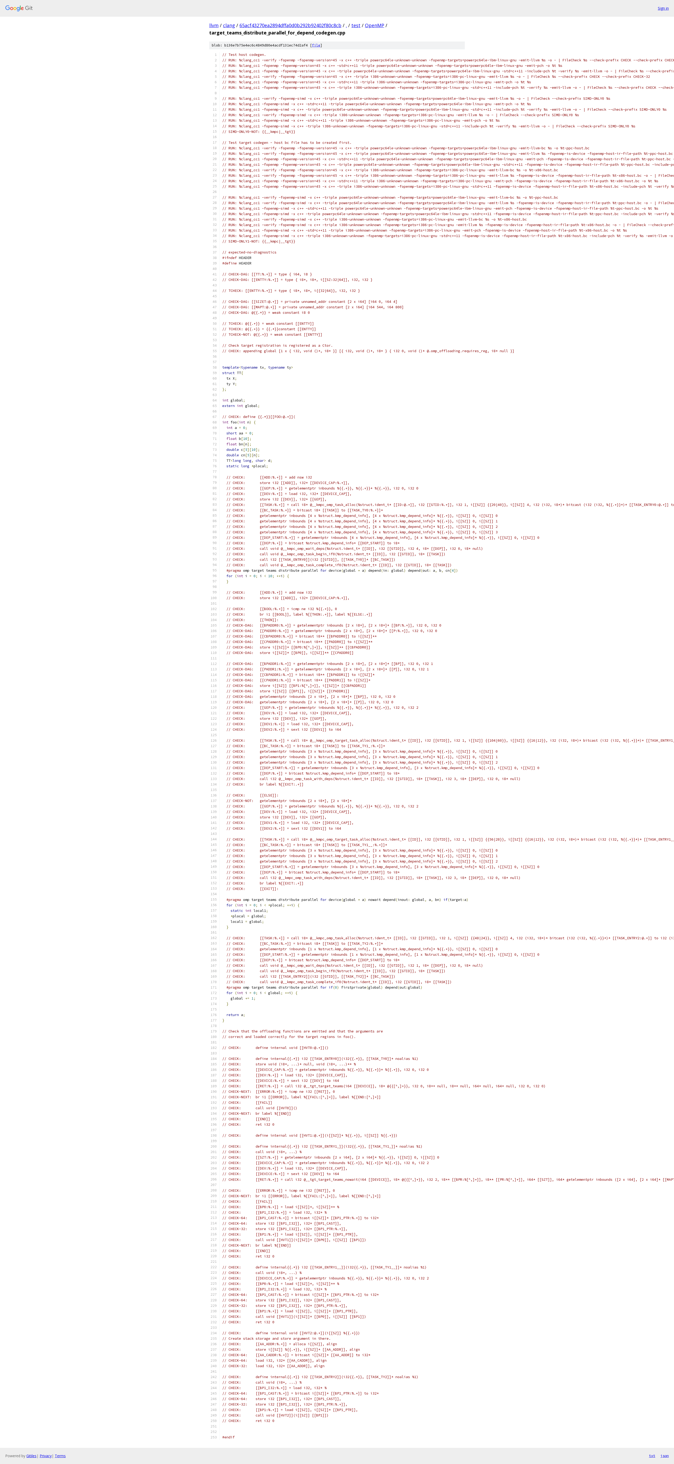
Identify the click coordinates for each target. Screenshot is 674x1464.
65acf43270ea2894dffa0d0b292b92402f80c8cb (290, 25)
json (664, 1455)
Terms (60, 1455)
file (316, 45)
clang (229, 25)
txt (652, 1455)
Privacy (46, 1455)
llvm (214, 25)
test (355, 25)
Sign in (663, 8)
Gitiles (31, 1455)
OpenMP (374, 25)
